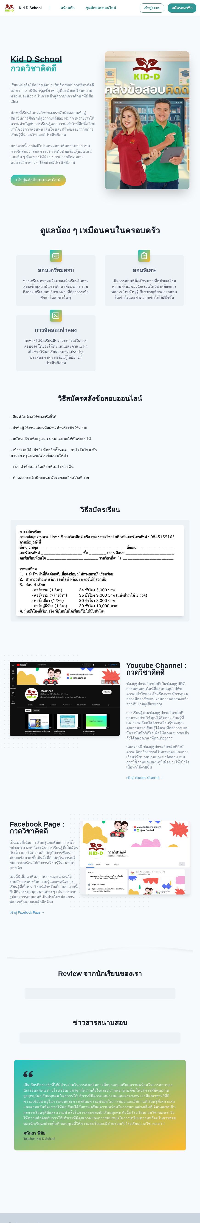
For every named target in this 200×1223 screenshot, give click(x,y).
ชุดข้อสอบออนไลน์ (101, 8)
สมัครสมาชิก (182, 8)
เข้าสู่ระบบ (152, 8)
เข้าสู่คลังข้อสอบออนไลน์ (38, 180)
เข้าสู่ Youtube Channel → (144, 778)
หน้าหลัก (67, 8)
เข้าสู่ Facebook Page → (27, 912)
